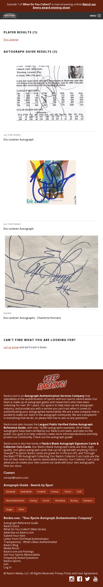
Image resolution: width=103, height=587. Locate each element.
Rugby (9, 509)
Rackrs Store (11, 526)
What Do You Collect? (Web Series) (25, 529)
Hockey (55, 491)
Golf (79, 491)
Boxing (74, 500)
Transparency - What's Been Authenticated (30, 542)
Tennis (67, 491)
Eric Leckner (11, 39)
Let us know (11, 347)
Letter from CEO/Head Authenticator (26, 538)
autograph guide (61, 437)
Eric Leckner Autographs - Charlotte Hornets (32, 318)
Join (6, 564)
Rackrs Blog (11, 545)
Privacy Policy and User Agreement (76, 573)
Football (41, 491)
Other (21, 509)
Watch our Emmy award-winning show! (64, 5)
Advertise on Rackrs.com (19, 532)
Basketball (26, 491)
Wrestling (60, 500)
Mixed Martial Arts (15, 500)
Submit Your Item (14, 535)
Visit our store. (13, 466)
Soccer (46, 500)
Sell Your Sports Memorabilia (22, 554)
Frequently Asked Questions (21, 557)
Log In (8, 567)
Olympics (87, 500)
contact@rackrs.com (16, 478)
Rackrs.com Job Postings (19, 551)
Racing (33, 500)
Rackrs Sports (12, 561)
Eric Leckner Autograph (19, 139)
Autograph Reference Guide (21, 523)
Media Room (11, 548)
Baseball (10, 491)
